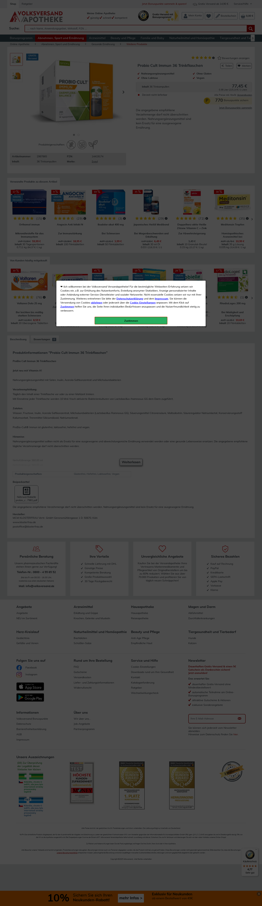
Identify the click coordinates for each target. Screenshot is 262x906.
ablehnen (96, 85)
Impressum (161, 81)
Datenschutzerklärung (129, 81)
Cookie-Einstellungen (143, 85)
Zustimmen (67, 89)
